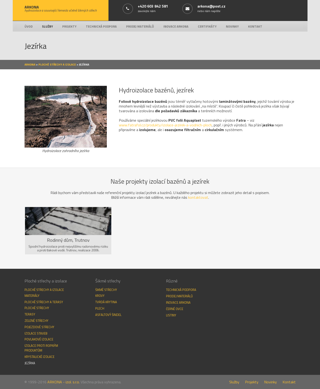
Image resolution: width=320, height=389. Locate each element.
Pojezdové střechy (39, 327)
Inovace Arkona (175, 26)
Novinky (232, 26)
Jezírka (30, 363)
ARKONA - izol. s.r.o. (63, 382)
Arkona (30, 64)
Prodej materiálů (140, 26)
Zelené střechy (36, 320)
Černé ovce (174, 308)
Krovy (99, 295)
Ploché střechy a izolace (57, 64)
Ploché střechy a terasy (44, 302)
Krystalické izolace (39, 356)
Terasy (30, 314)
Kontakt (255, 26)
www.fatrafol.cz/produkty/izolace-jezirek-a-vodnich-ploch (165, 125)
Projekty (69, 26)
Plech (99, 308)
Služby (47, 26)
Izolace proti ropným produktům (41, 348)
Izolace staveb (36, 333)
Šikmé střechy (106, 289)
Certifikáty (207, 26)
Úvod (29, 26)
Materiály (32, 295)
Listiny (171, 315)
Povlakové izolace (39, 339)
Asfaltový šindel (108, 314)
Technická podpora (101, 26)
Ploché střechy (37, 308)
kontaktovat (198, 197)
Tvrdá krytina (106, 302)
